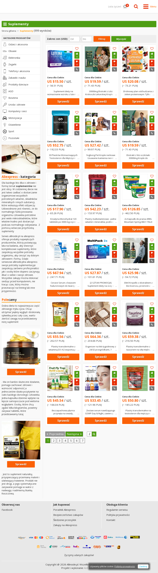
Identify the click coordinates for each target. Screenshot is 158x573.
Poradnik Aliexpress (64, 510)
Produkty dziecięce (18, 84)
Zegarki (12, 64)
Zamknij (143, 566)
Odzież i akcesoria (18, 44)
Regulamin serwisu (117, 510)
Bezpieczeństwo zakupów (68, 515)
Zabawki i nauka (17, 77)
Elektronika (14, 57)
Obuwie (12, 51)
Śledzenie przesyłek (64, 520)
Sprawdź (63, 102)
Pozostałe (13, 138)
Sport (11, 131)
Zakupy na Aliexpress (65, 525)
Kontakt (110, 520)
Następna (74, 434)
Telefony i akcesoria (19, 71)
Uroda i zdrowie (16, 104)
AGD (10, 91)
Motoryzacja (15, 118)
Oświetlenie (14, 124)
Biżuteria (13, 98)
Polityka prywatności (118, 515)
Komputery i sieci (17, 111)
